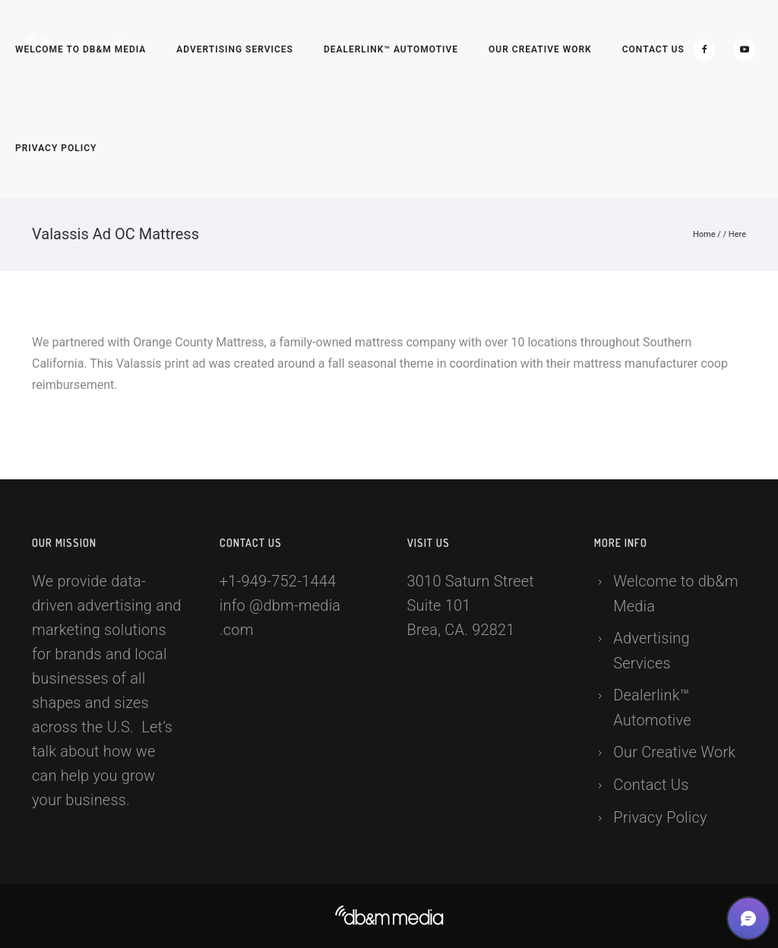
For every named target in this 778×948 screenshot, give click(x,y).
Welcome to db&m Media (80, 49)
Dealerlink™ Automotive (391, 49)
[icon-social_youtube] (744, 49)
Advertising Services (234, 49)
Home (704, 234)
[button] (748, 918)
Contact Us (653, 49)
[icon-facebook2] (708, 49)
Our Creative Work (540, 49)
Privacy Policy (55, 148)
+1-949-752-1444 (278, 581)
